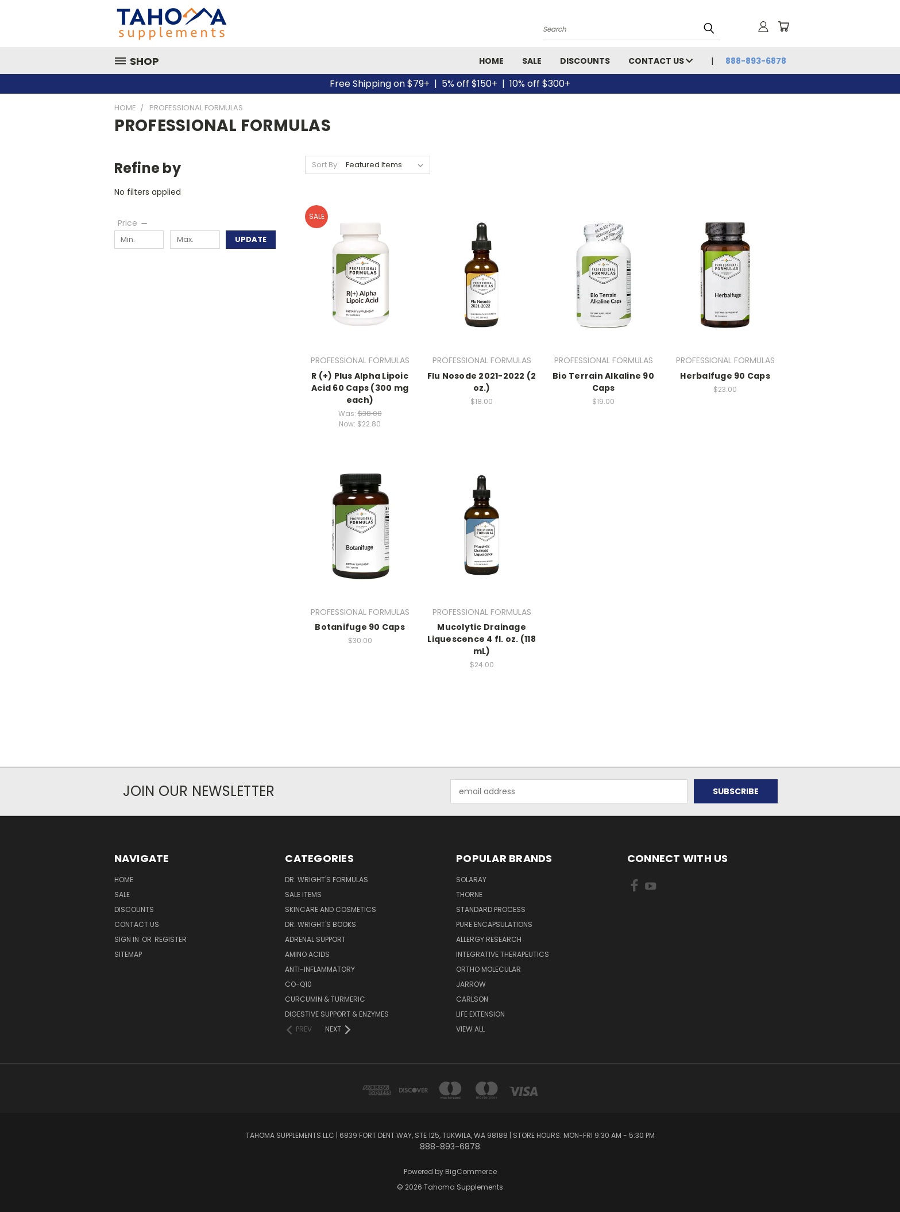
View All (470, 1029)
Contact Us (660, 61)
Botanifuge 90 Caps (360, 627)
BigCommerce (471, 1171)
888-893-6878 (755, 61)
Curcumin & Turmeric (325, 999)
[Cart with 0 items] (783, 26)
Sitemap (128, 954)
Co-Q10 (298, 984)
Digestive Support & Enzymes (337, 1014)
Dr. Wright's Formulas (326, 879)
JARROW (471, 984)
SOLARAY (471, 879)
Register (170, 939)
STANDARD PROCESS (491, 909)
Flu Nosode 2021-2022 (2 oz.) (481, 382)
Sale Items (303, 894)
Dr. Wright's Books (320, 924)
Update (250, 239)
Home (491, 61)
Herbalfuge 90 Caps (725, 376)
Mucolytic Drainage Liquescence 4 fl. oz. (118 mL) (481, 639)
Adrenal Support (315, 939)
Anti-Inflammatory (320, 969)
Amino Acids (307, 954)
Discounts (585, 61)
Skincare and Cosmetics (330, 909)
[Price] (133, 223)
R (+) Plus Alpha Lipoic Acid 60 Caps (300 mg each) (359, 388)
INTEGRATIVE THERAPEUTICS (502, 954)
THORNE (469, 894)
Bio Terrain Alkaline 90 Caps (603, 382)
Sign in (127, 939)
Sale (532, 61)
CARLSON (472, 999)
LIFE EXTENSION (480, 1014)
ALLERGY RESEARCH (489, 939)
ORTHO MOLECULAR (488, 969)
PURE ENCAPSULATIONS (494, 924)
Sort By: (325, 164)
